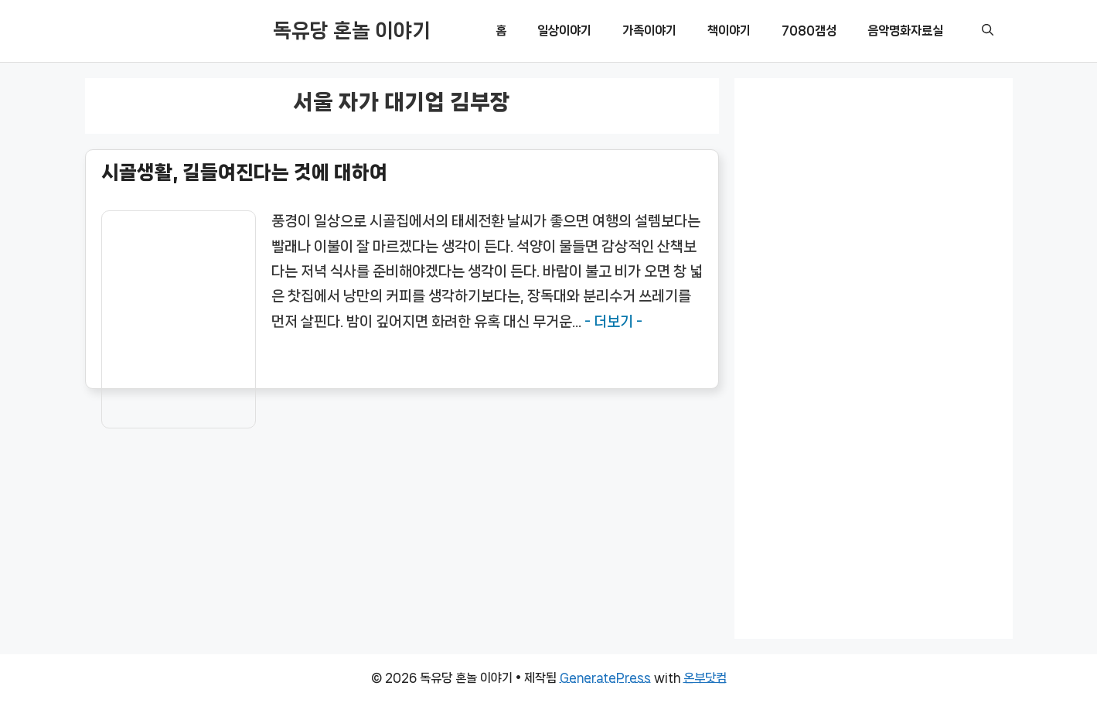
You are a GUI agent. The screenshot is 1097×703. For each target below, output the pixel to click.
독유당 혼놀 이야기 (352, 30)
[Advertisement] (873, 353)
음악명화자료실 (905, 30)
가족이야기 (649, 30)
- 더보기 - (613, 321)
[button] (987, 31)
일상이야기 (564, 30)
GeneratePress (605, 677)
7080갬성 (809, 30)
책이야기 (729, 30)
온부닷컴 (705, 677)
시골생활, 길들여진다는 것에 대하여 (244, 172)
